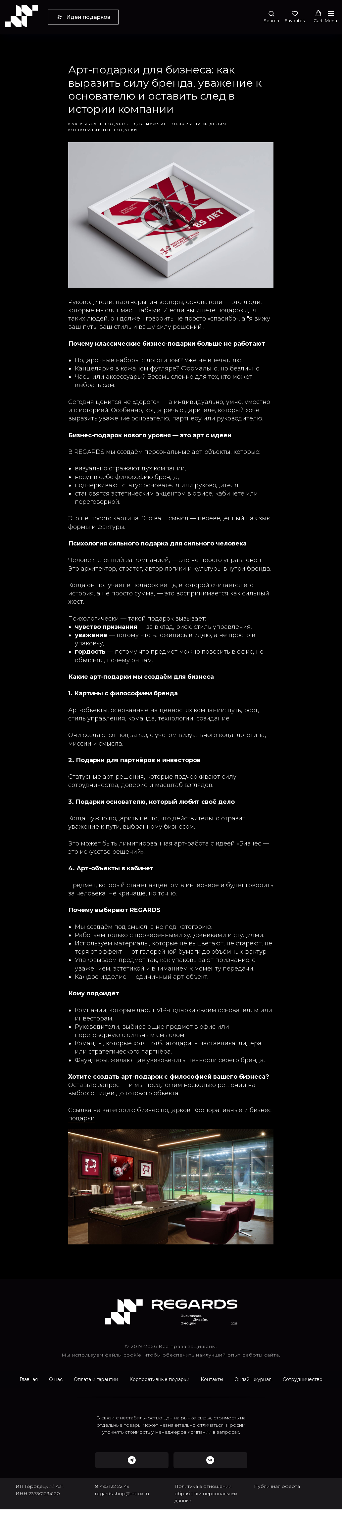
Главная (29, 1384)
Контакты (212, 1384)
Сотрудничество (302, 1384)
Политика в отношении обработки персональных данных (205, 1498)
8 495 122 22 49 (112, 1491)
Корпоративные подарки (159, 1384)
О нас (56, 1384)
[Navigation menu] (331, 17)
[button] (271, 16)
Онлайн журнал (252, 1384)
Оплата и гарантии (96, 1384)
